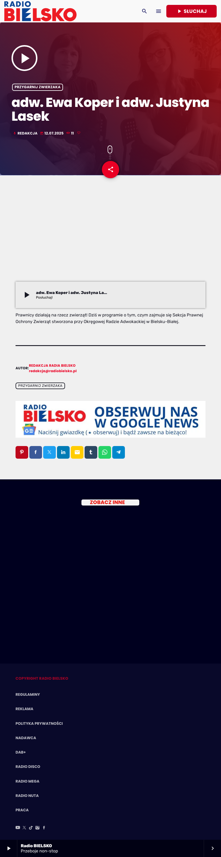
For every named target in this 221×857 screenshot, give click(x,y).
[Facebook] (44, 828)
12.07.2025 (52, 133)
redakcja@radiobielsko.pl (53, 371)
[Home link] (40, 11)
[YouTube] (18, 828)
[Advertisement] (110, 238)
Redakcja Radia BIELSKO (52, 365)
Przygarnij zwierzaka (38, 87)
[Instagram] (37, 828)
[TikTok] (31, 828)
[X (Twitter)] (24, 828)
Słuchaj (191, 11)
